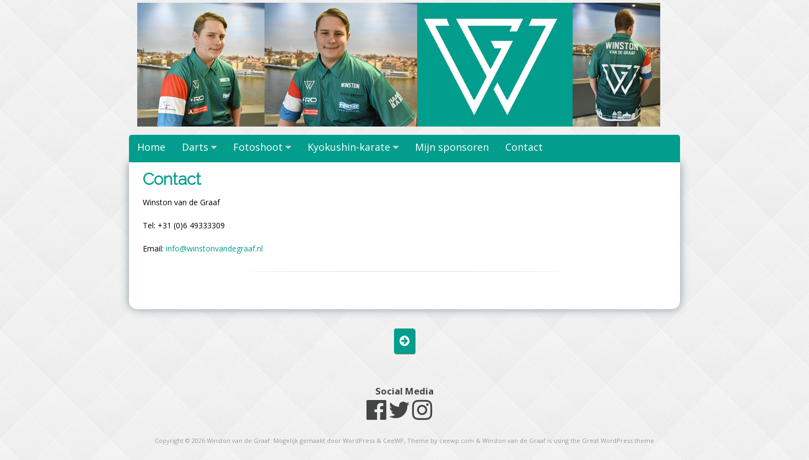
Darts (195, 147)
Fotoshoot (258, 147)
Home (151, 147)
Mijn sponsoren (452, 147)
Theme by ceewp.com (440, 440)
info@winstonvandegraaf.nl (214, 248)
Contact (524, 147)
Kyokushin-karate (349, 147)
